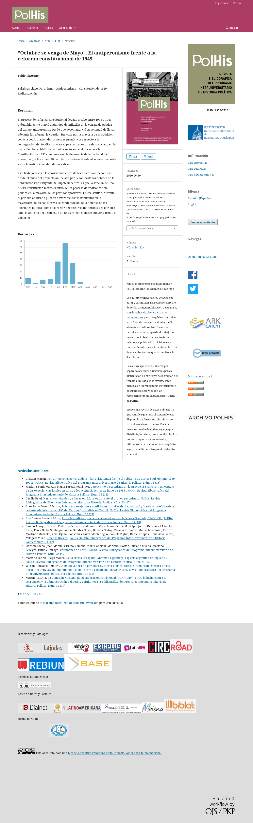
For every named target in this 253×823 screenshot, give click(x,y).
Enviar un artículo (203, 222)
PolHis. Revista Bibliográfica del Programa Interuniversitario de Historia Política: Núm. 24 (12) (88, 562)
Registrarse (222, 3)
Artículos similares (33, 471)
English (192, 204)
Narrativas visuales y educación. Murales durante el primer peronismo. (91, 498)
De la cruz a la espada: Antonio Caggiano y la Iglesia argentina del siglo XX (116, 558)
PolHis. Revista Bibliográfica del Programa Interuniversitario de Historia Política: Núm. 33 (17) (93, 500)
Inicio (21, 41)
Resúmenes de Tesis (73, 550)
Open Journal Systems (202, 257)
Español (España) (199, 198)
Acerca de (66, 28)
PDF (135, 156)
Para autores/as (197, 168)
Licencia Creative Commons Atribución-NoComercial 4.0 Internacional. (115, 753)
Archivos (32, 28)
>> (40, 594)
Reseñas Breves (57, 538)
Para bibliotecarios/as (201, 174)
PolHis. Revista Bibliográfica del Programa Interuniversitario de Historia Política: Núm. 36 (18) (97, 482)
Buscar (232, 28)
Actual (16, 28)
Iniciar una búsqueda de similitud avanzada (69, 603)
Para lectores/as (197, 162)
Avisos (49, 28)
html (150, 156)
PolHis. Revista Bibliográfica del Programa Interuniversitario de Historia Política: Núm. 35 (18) (97, 492)
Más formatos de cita (142, 228)
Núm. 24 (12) (52, 41)
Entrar (237, 3)
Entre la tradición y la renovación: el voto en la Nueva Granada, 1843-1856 (112, 518)
